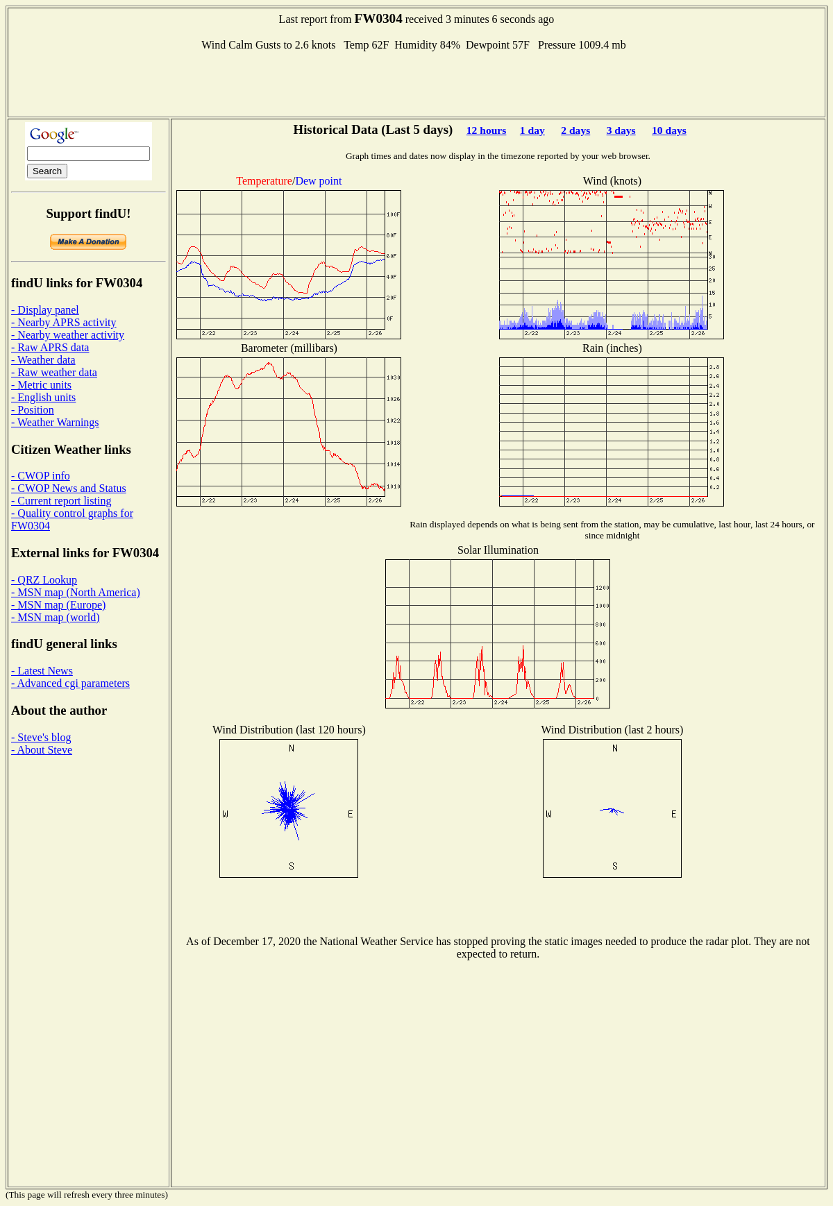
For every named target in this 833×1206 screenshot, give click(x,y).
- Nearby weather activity (67, 335)
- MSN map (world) (55, 617)
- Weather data (43, 360)
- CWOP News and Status (68, 488)
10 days (669, 130)
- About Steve (41, 750)
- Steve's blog (41, 737)
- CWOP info (40, 476)
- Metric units (41, 385)
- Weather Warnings (55, 422)
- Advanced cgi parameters (70, 683)
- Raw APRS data (50, 347)
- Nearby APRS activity (64, 322)
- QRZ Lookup (44, 580)
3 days (621, 130)
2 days (575, 130)
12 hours (486, 130)
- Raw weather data (54, 372)
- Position (32, 410)
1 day (532, 130)
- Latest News (42, 671)
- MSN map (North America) (75, 592)
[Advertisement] (416, 82)
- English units (43, 397)
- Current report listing (61, 501)
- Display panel (45, 310)
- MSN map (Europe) (58, 605)
